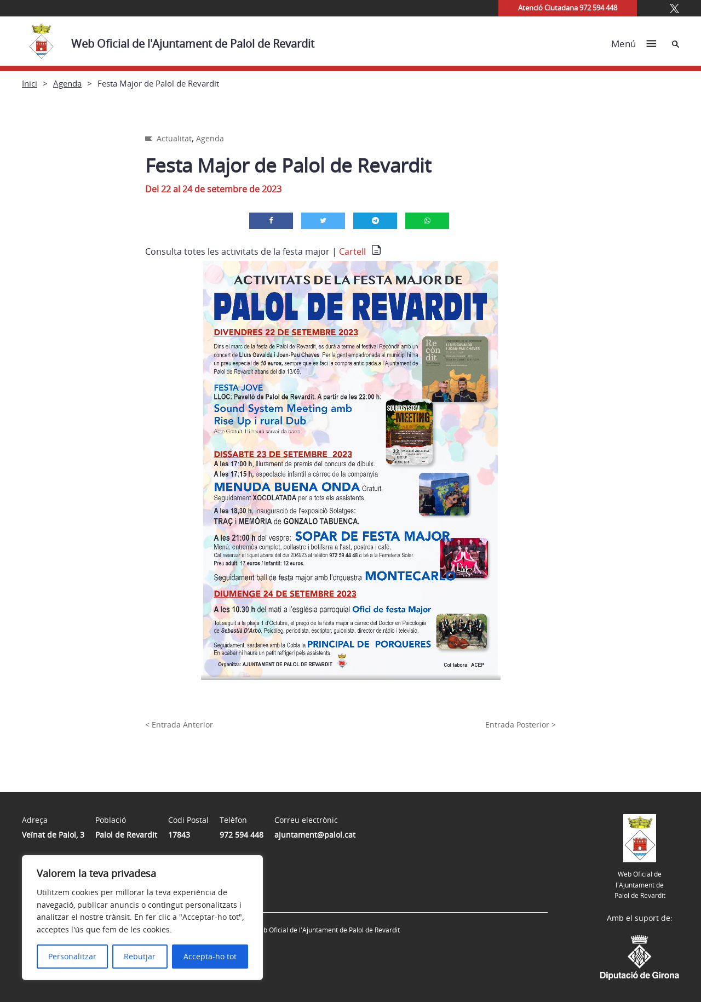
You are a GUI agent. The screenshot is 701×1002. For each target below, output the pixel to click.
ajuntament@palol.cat (314, 834)
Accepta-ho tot (210, 956)
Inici (29, 83)
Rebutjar (140, 956)
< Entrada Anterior (179, 724)
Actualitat (174, 138)
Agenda (67, 83)
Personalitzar (72, 956)
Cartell (352, 251)
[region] (142, 917)
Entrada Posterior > (520, 724)
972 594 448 (241, 834)
